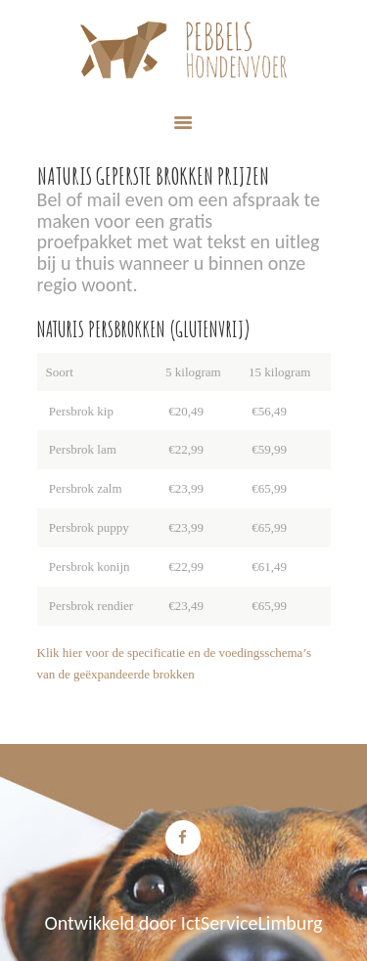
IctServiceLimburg (252, 923)
